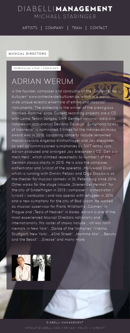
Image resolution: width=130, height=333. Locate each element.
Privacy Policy (76, 328)
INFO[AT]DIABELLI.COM (43, 328)
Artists (29, 28)
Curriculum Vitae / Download (36, 68)
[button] (21, 268)
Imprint (98, 328)
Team (77, 28)
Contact (99, 28)
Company (54, 28)
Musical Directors (27, 54)
